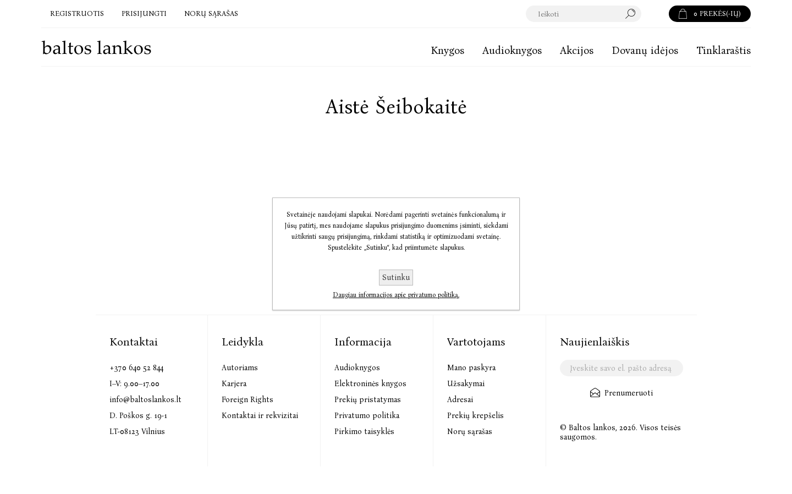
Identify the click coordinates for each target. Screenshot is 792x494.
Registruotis (77, 13)
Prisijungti (144, 13)
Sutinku (396, 277)
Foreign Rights (247, 399)
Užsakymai (466, 383)
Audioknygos (357, 367)
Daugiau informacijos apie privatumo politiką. (396, 295)
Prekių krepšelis (475, 415)
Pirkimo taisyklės (364, 431)
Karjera (234, 383)
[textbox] (583, 14)
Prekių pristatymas (367, 399)
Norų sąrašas (469, 431)
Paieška (655, 14)
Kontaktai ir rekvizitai (260, 415)
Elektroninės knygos (370, 383)
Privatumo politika (366, 415)
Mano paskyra (471, 367)
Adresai (460, 399)
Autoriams (240, 367)
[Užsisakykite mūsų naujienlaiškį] (621, 368)
